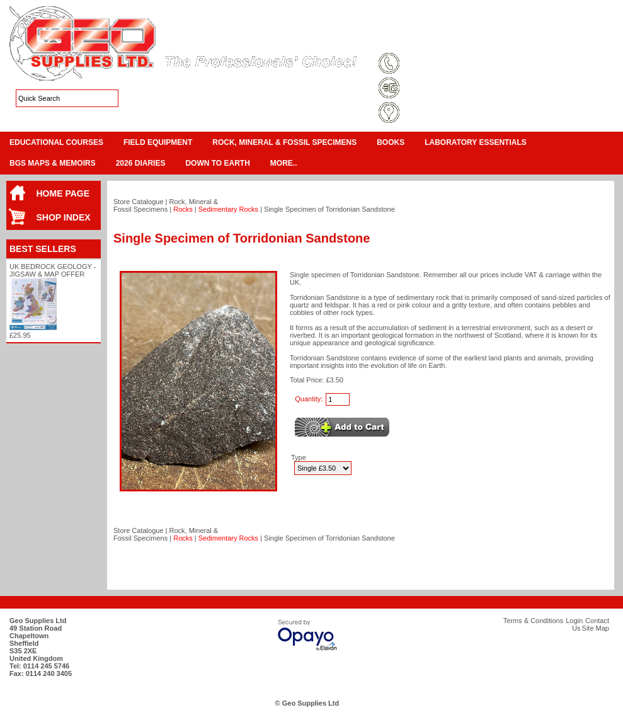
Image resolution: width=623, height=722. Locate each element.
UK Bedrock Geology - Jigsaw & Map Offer (52, 270)
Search (592, 40)
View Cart (564, 25)
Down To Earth (217, 163)
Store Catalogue (138, 201)
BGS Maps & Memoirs (52, 163)
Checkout (601, 25)
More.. (283, 163)
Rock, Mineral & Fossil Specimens (284, 142)
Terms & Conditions (422, 40)
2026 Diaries (141, 163)
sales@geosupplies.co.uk (445, 89)
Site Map (478, 40)
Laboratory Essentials (476, 142)
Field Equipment (157, 142)
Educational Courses (56, 142)
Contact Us (552, 40)
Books (390, 142)
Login (513, 40)
